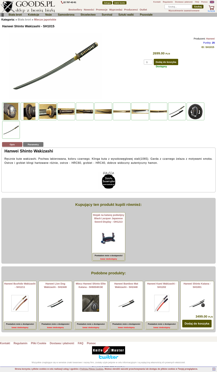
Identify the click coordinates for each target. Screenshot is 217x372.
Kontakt (157, 2)
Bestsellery (75, 9)
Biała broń (15, 14)
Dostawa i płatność (184, 2)
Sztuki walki (126, 14)
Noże (48, 14)
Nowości (89, 9)
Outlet (143, 9)
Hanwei (210, 38)
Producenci (131, 9)
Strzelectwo (88, 14)
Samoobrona (66, 14)
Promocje (101, 9)
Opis (12, 144)
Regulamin (168, 2)
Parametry (33, 144)
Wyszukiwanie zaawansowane (184, 10)
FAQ (197, 2)
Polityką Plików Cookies (91, 369)
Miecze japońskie (45, 19)
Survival (107, 14)
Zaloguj (107, 3)
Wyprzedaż (115, 9)
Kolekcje (33, 14)
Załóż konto (119, 3)
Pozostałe (146, 14)
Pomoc (204, 2)
